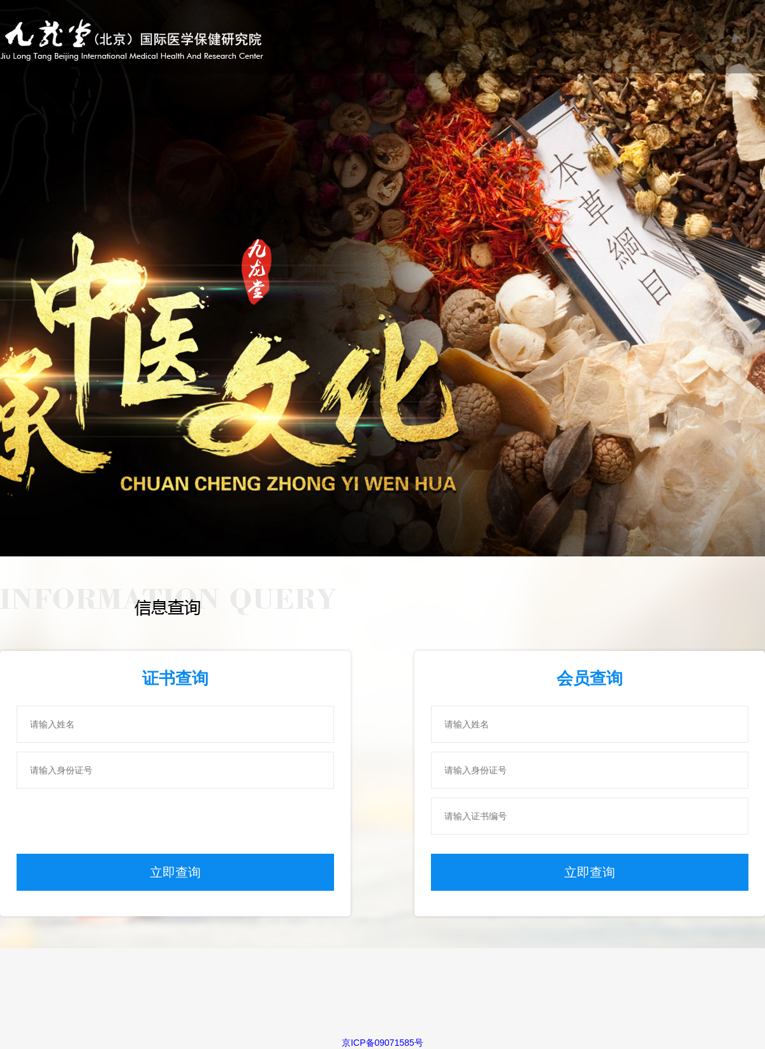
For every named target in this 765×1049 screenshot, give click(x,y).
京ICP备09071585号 (382, 1043)
